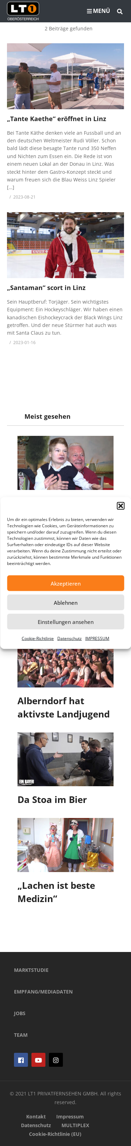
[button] (120, 506)
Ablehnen (66, 602)
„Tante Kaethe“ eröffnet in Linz (56, 118)
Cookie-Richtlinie (38, 638)
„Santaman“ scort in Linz (46, 287)
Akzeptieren (66, 583)
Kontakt (36, 1116)
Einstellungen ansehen (66, 621)
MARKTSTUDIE (31, 970)
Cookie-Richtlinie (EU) (55, 1134)
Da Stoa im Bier (52, 799)
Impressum (70, 1116)
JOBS (20, 1013)
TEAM (21, 1035)
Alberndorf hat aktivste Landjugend (63, 707)
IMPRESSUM (97, 638)
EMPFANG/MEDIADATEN (43, 991)
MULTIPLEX (75, 1125)
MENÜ (98, 11)
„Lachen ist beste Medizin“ (56, 892)
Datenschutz (69, 638)
